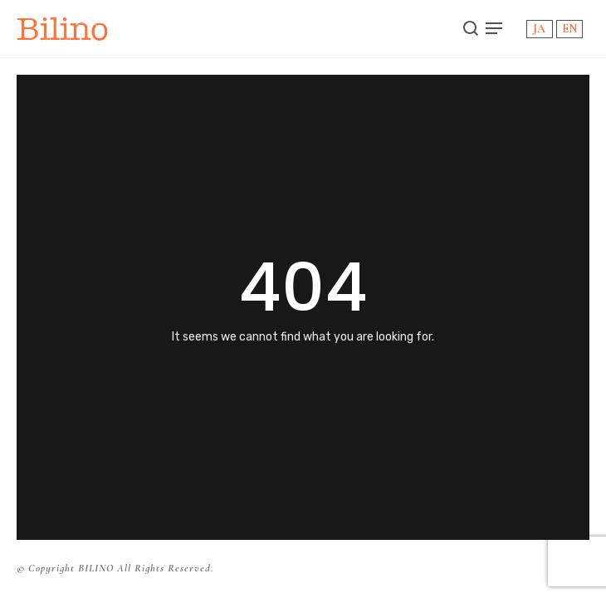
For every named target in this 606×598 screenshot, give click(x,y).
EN (569, 29)
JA (539, 29)
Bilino (63, 28)
